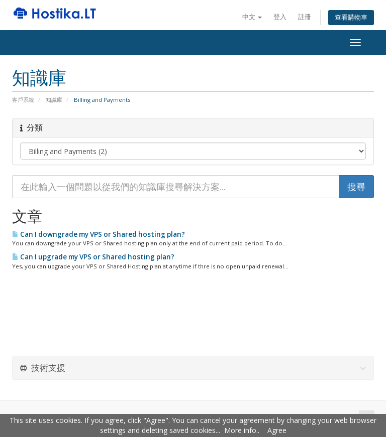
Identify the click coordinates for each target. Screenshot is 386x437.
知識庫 (54, 99)
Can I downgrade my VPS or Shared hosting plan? (98, 234)
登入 (279, 17)
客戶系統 (23, 99)
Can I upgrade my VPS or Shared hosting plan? (93, 256)
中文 (252, 17)
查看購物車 (351, 17)
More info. (241, 430)
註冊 (304, 17)
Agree (276, 430)
